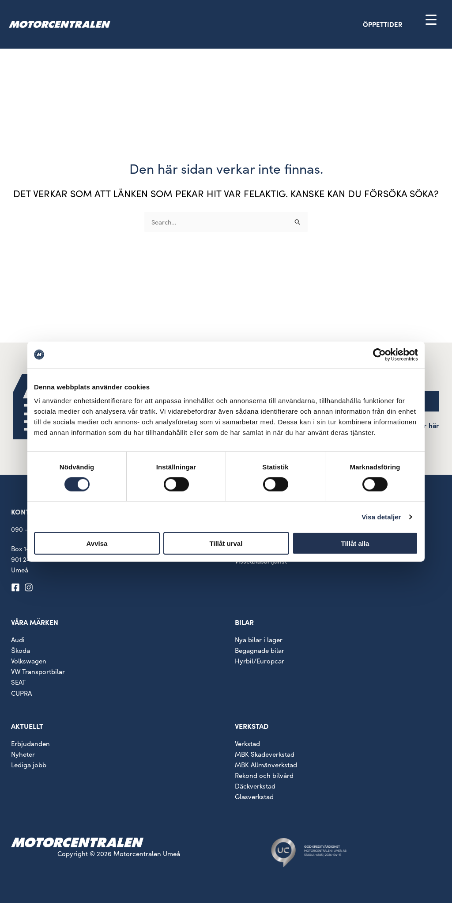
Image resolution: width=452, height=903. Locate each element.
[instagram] (30, 587)
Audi (18, 639)
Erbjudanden (30, 743)
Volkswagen (28, 660)
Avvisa (97, 543)
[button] (398, 24)
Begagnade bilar (259, 650)
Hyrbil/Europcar (259, 660)
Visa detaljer (381, 516)
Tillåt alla (355, 543)
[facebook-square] (17, 587)
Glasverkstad (254, 796)
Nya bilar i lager (258, 639)
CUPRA (21, 693)
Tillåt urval (226, 543)
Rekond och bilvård (264, 775)
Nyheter (23, 754)
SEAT (18, 682)
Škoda (20, 650)
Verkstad (247, 743)
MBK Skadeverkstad (264, 754)
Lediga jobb (28, 764)
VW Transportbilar (38, 671)
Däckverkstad (255, 785)
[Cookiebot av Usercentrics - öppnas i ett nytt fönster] (379, 354)
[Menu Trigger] (431, 19)
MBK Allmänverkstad (266, 764)
